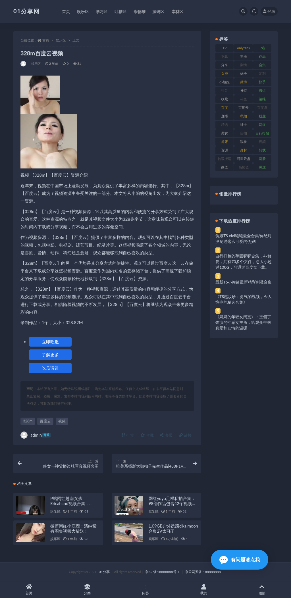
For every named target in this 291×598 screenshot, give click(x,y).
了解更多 (50, 354)
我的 (203, 589)
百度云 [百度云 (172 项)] (243, 107)
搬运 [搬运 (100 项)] (262, 90)
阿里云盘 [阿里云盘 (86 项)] (243, 159)
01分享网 (26, 11)
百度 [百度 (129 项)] (224, 107)
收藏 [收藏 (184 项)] (224, 99)
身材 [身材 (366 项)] (243, 150)
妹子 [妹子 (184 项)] (243, 73)
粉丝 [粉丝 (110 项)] (262, 116)
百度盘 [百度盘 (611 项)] (262, 107)
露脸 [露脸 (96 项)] (262, 159)
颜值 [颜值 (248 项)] (224, 167)
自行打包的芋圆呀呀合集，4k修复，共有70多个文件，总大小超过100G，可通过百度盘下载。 (243, 261)
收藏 (147, 435)
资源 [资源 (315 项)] (224, 150)
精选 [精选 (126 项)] (224, 124)
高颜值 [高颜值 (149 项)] (243, 167)
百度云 (45, 421)
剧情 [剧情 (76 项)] (243, 65)
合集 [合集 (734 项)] (262, 65)
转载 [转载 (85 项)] (262, 150)
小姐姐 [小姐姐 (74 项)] (224, 82)
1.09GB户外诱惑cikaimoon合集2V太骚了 (173, 528)
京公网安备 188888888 (203, 572)
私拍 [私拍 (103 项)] (243, 116)
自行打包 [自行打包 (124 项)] (262, 133)
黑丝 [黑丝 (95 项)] (262, 167)
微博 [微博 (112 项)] (243, 82)
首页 (45, 40)
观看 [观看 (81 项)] (243, 141)
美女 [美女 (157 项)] (224, 133)
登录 (269, 11)
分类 (87, 589)
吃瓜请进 (50, 367)
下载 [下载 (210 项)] (224, 56)
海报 (166, 435)
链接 (185, 435)
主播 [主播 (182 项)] (243, 56)
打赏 (128, 435)
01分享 (104, 572)
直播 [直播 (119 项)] (224, 116)
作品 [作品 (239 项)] (262, 56)
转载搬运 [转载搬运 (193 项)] (224, 159)
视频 (62, 421)
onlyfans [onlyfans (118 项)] (243, 48)
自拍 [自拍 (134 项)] (243, 133)
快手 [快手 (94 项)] (262, 82)
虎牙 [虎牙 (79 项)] (224, 141)
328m (27, 421)
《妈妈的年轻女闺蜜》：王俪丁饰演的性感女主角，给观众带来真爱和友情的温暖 (243, 322)
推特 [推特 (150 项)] (243, 90)
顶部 (262, 589)
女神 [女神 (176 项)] (224, 73)
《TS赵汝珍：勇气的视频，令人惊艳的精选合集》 (243, 299)
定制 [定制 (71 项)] (262, 73)
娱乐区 (61, 40)
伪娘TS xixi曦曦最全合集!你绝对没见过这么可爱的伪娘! (243, 238)
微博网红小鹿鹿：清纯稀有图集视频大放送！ (73, 528)
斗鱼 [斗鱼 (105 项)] (243, 99)
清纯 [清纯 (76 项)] (262, 99)
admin (35, 435)
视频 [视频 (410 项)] (262, 141)
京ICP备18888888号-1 (162, 572)
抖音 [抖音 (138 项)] (224, 90)
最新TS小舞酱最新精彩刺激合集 (243, 282)
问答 (146, 589)
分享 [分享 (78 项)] (224, 65)
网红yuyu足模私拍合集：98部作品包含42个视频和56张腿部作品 (172, 503)
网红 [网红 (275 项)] (262, 124)
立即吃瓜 (50, 341)
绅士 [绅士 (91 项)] (243, 124)
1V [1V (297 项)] (225, 48)
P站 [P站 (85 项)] (262, 48)
